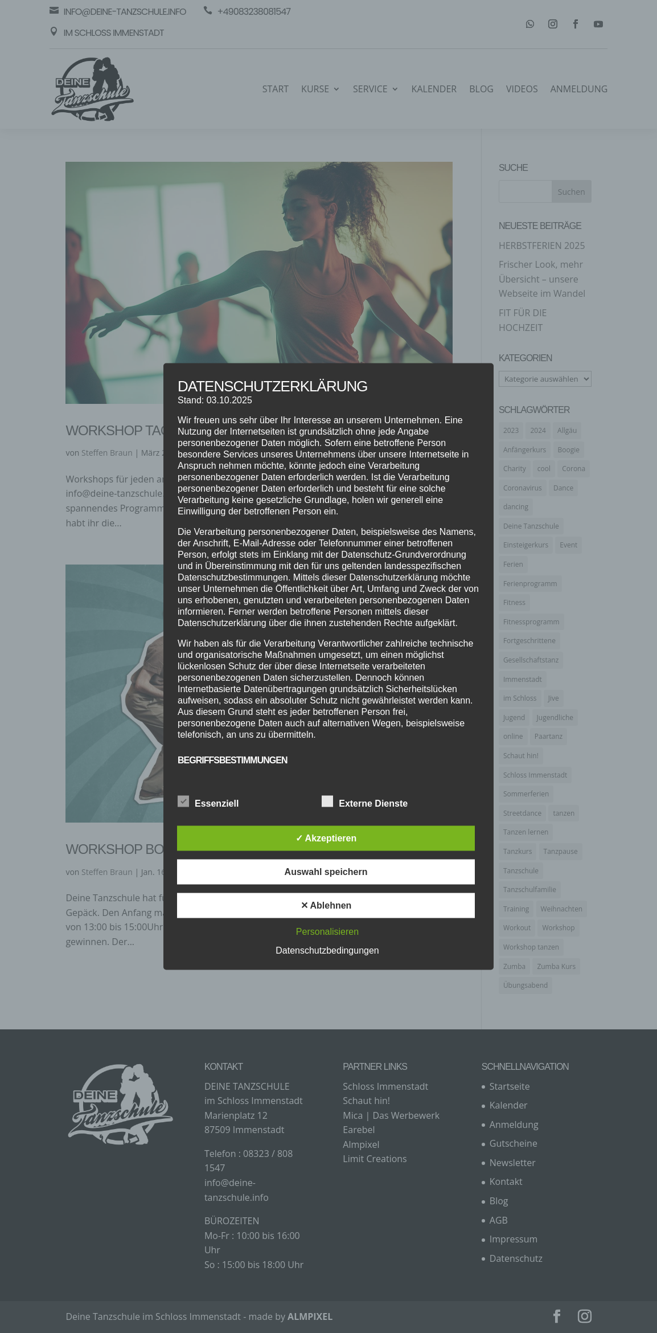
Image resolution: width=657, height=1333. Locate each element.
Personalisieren (327, 932)
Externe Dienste (365, 802)
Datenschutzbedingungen (327, 950)
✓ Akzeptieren (326, 838)
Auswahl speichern (326, 872)
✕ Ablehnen (326, 905)
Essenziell (208, 802)
